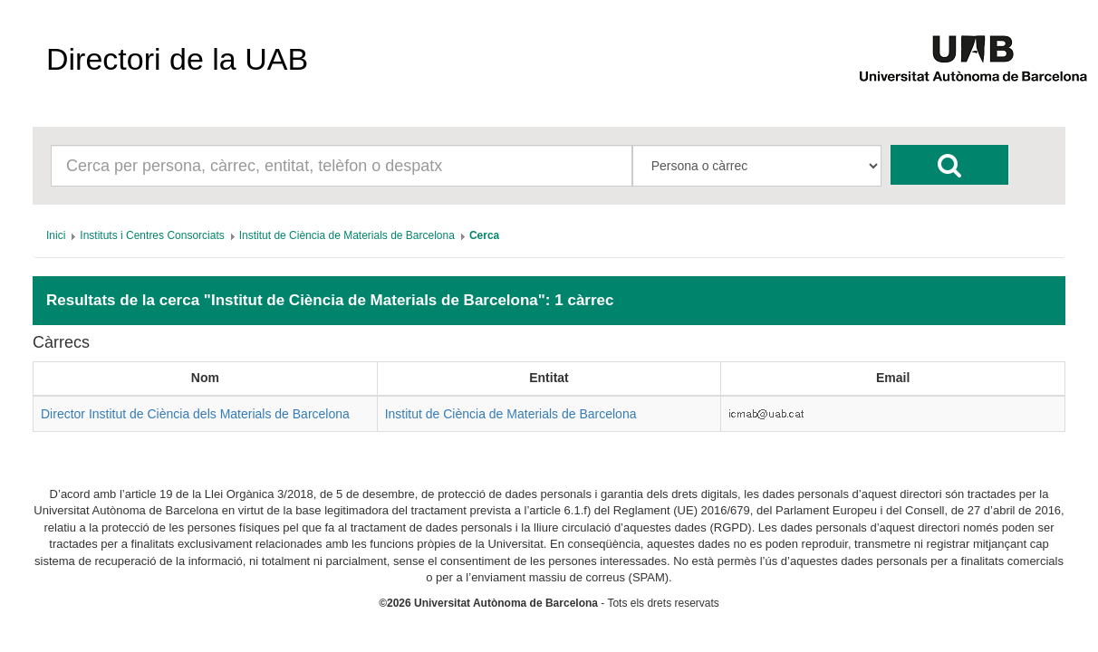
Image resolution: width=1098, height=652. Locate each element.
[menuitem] (55, 235)
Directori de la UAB (177, 59)
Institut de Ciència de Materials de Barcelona (511, 414)
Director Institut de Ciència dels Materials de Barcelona (195, 414)
